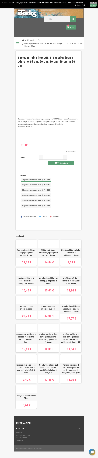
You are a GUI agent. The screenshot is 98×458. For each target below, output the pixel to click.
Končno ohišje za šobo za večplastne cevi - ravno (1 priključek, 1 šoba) (26, 369)
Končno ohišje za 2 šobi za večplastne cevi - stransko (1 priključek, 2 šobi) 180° (71, 338)
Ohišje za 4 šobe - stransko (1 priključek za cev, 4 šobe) (71, 280)
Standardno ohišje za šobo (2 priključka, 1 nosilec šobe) (26, 252)
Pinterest (54, 217)
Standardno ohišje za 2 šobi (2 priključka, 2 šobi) (48, 280)
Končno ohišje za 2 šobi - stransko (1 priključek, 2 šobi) (26, 280)
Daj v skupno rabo (28, 217)
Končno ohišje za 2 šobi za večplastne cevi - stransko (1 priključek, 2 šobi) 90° (71, 369)
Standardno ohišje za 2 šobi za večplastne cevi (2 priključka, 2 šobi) (26, 338)
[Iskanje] (60, 19)
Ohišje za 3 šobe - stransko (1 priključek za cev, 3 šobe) (48, 252)
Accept (93, 5)
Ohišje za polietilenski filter (26, 397)
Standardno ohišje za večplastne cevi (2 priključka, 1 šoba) (71, 309)
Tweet (43, 217)
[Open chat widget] (92, 452)
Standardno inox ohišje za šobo (26, 307)
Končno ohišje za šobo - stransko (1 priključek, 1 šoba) (70, 252)
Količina (22, 157)
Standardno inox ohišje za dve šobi (48, 307)
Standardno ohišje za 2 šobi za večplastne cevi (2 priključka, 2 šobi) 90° (48, 369)
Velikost (23, 175)
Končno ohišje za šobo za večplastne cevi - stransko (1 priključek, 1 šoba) (48, 338)
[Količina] (53, 157)
